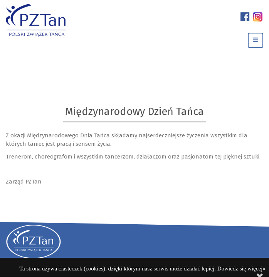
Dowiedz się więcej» (241, 268)
